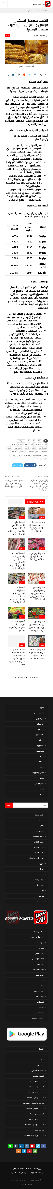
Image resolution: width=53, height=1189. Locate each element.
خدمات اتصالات (38, 969)
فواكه (41, 788)
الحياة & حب (40, 831)
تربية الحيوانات (39, 879)
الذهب (27, 448)
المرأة (42, 869)
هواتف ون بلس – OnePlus (34, 1135)
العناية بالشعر (39, 852)
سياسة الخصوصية (17, 1168)
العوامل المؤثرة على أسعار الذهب (37, 451)
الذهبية (10, 448)
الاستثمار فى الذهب (37, 937)
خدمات (41, 948)
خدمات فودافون (38, 958)
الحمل (42, 825)
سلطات (41, 761)
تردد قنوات (40, 1002)
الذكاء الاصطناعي (37, 1070)
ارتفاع (20, 444)
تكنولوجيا (40, 942)
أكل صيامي (40, 724)
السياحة (41, 874)
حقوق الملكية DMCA (34, 1168)
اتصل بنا (13, 1172)
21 (34, 441)
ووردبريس (40, 1065)
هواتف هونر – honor (36, 1130)
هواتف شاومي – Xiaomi (34, 1108)
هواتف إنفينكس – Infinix (35, 1092)
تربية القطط (40, 885)
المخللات (41, 740)
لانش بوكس (39, 783)
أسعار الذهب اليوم (41, 444)
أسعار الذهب (21, 441)
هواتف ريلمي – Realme (35, 1097)
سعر (45, 455)
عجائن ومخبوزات (38, 772)
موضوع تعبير (39, 901)
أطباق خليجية (39, 734)
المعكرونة (40, 745)
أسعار (7, 35)
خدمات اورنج (39, 953)
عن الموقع (23, 1172)
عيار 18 (13, 455)
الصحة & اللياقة (38, 836)
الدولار (34, 448)
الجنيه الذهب (43, 448)
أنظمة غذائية (39, 814)
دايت (42, 890)
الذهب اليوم (18, 448)
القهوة (41, 863)
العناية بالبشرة (39, 847)
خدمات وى (40, 964)
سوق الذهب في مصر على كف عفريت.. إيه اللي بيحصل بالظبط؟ (14, 483)
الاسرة (41, 820)
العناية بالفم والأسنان (36, 858)
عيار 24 (37, 458)
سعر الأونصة (37, 455)
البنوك (13, 444)
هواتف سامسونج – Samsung (33, 1103)
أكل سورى (40, 718)
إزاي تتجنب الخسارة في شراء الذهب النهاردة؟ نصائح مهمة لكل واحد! (38, 484)
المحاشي (41, 729)
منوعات (41, 896)
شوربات (41, 767)
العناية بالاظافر (39, 842)
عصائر (42, 778)
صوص (41, 756)
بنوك (42, 980)
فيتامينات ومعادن (38, 1018)
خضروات (41, 1007)
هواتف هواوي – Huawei (34, 1124)
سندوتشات (40, 751)
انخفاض (21, 451)
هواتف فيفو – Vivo (37, 1113)
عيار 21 (45, 458)
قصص (41, 794)
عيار (19, 455)
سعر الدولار (26, 455)
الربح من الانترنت (38, 931)
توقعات (13, 451)
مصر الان (24, 1184)
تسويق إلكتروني (38, 1076)
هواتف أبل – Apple (37, 1081)
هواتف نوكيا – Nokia (36, 1119)
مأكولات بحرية (39, 713)
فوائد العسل (39, 1012)
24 (29, 441)
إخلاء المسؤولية (36, 1172)
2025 (39, 441)
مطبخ (42, 707)
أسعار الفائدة (29, 444)
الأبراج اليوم (40, 975)
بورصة (42, 985)
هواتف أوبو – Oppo (36, 1086)
